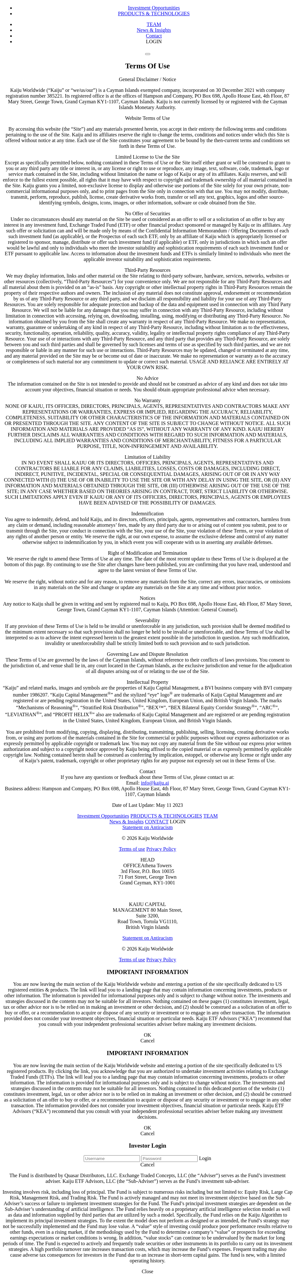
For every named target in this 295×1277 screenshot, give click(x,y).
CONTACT (156, 821)
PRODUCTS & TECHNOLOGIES (154, 13)
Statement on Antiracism (147, 827)
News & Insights (154, 30)
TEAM (154, 24)
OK (147, 1035)
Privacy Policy (161, 849)
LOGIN (154, 41)
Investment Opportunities (154, 7)
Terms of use (132, 849)
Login (205, 1158)
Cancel (147, 1040)
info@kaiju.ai (155, 783)
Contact (154, 35)
